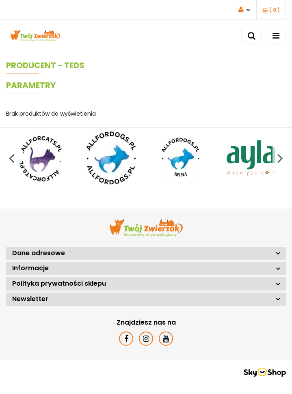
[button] (271, 9)
